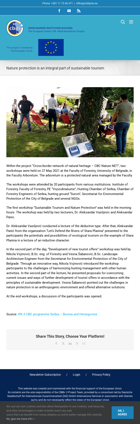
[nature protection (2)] (70, 122)
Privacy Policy (101, 374)
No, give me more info (20, 418)
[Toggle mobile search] (123, 22)
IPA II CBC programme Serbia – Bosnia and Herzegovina (57, 314)
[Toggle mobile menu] (131, 22)
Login (76, 374)
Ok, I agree (122, 412)
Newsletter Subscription (45, 374)
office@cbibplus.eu (87, 3)
